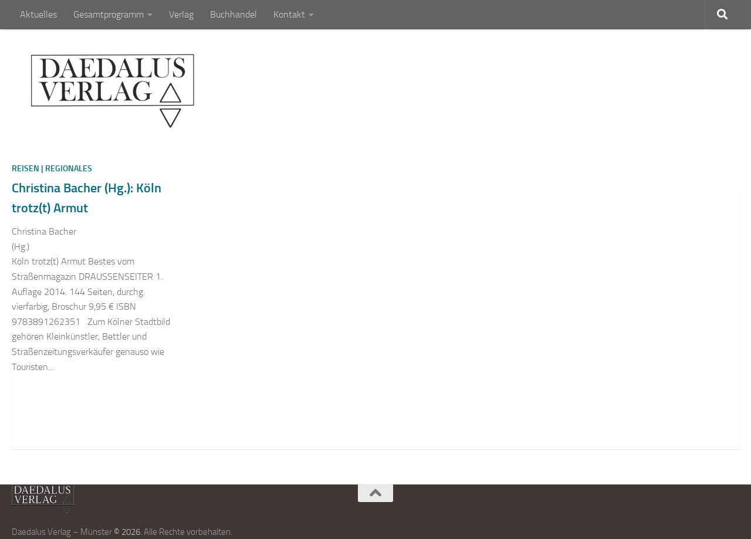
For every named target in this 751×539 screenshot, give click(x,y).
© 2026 (127, 532)
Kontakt (289, 14)
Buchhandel (233, 14)
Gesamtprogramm (108, 14)
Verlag (181, 14)
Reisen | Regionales (52, 169)
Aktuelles (38, 14)
